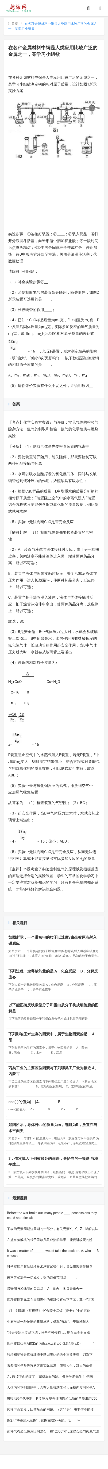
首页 (13, 23)
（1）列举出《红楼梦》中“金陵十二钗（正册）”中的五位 (48, 1310)
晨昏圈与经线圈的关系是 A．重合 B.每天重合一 (45, 1288)
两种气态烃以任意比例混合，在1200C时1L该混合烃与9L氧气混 (53, 1431)
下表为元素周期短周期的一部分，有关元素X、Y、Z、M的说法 (52, 1229)
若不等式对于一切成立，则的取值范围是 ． (42, 1278)
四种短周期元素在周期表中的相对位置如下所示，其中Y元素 (50, 1299)
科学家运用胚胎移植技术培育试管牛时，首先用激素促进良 (50, 1267)
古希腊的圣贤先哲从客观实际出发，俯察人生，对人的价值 (50, 1365)
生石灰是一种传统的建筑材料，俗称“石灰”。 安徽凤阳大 (48, 1321)
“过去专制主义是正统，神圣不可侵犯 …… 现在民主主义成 (48, 1332)
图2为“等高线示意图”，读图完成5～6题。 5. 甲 (44, 1420)
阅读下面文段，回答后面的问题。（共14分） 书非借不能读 (50, 1409)
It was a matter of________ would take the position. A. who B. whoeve (53, 1253)
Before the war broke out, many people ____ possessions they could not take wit (52, 1215)
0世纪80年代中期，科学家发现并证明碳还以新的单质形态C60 (52, 1398)
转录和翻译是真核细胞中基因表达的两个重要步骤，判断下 (50, 1354)
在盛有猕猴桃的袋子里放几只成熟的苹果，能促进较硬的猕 (50, 1240)
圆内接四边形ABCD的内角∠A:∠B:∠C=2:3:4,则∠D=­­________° (50, 1343)
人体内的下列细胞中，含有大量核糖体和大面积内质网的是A (51, 1387)
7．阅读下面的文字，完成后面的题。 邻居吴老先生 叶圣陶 (50, 1376)
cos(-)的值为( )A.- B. (38, 1102)
